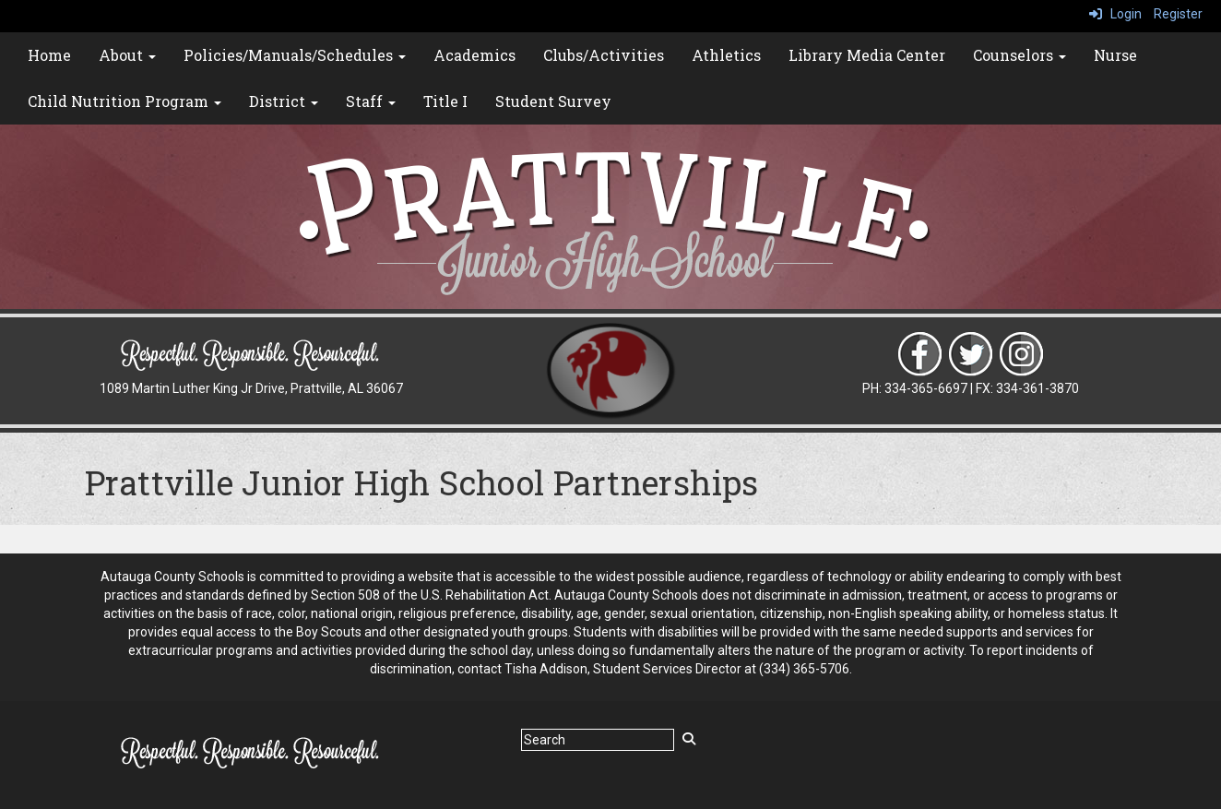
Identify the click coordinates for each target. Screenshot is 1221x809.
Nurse (1115, 55)
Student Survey (553, 101)
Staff (371, 101)
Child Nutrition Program (124, 101)
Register (1178, 13)
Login (1115, 13)
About (127, 55)
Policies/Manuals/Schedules (295, 55)
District (283, 101)
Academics (474, 55)
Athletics (726, 55)
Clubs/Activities (603, 55)
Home (49, 55)
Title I (445, 101)
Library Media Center (866, 55)
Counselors (1019, 55)
